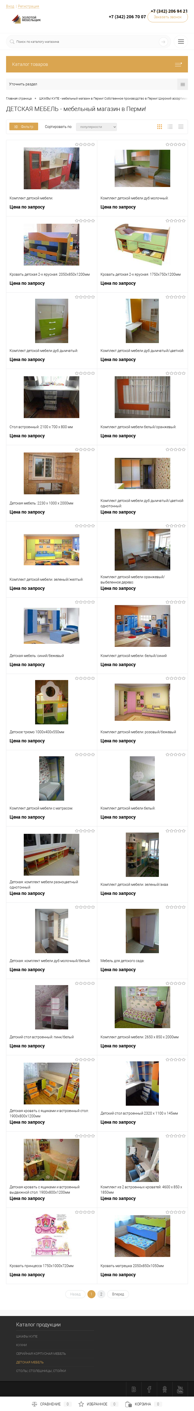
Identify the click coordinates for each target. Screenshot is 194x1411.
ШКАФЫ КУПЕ (26, 1336)
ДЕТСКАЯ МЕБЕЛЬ (30, 1362)
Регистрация (28, 6)
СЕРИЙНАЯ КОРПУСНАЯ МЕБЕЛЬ (41, 1354)
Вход (10, 6)
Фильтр (23, 127)
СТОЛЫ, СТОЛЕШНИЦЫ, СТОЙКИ (41, 1371)
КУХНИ (21, 1345)
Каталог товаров (97, 64)
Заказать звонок (168, 17)
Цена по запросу (27, 207)
